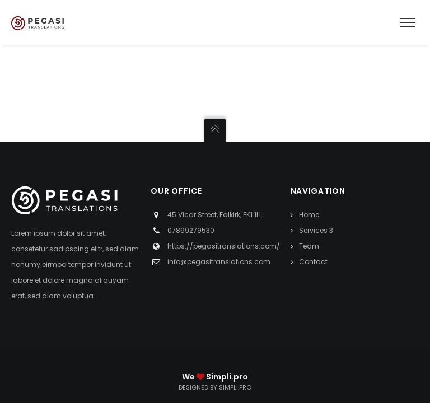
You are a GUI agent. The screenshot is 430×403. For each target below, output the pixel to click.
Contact (313, 261)
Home (309, 214)
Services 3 (316, 230)
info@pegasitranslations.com (218, 261)
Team (309, 246)
